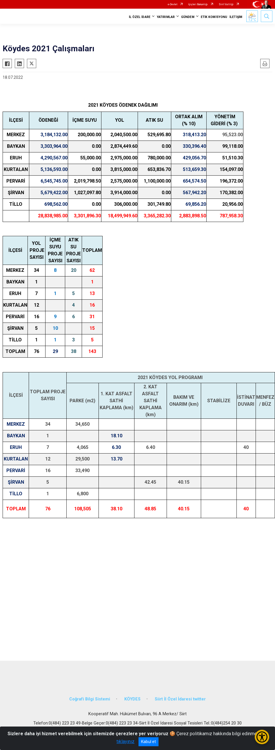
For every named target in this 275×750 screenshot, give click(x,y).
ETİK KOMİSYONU (214, 17)
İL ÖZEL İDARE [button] (139, 17)
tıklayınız (125, 741)
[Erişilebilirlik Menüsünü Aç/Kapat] (262, 737)
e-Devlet (172, 4)
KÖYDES (132, 699)
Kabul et (148, 741)
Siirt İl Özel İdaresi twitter (180, 699)
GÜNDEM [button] (187, 17)
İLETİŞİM (236, 17)
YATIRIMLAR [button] (166, 17)
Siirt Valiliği (226, 4)
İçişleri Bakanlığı (198, 4)
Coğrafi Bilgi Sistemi (89, 699)
